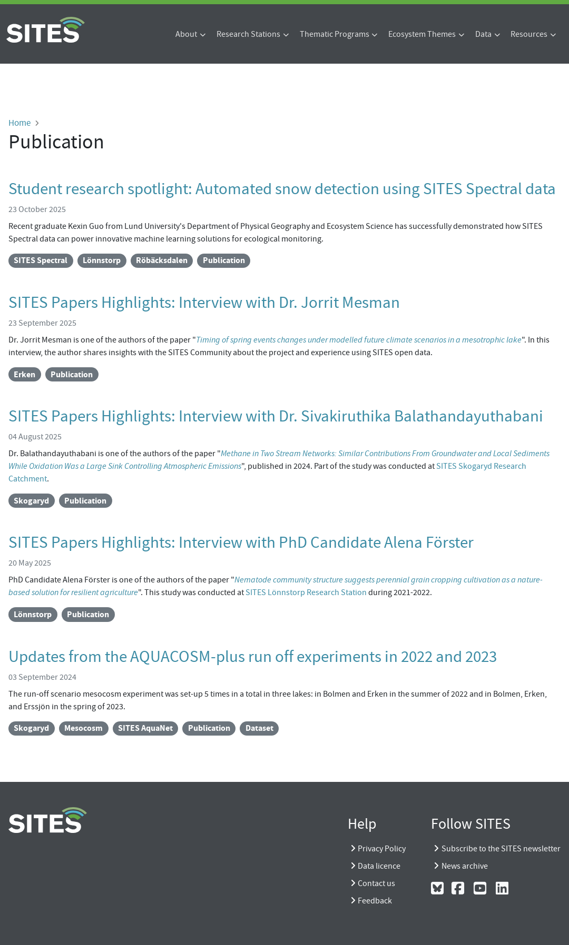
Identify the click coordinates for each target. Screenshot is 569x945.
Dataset (259, 727)
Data (483, 34)
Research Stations (248, 34)
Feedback (375, 901)
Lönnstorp (102, 260)
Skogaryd (31, 500)
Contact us (376, 883)
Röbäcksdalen (162, 260)
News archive (465, 866)
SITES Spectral (40, 260)
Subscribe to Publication (12, 748)
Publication (224, 260)
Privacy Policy (382, 848)
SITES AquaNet (145, 727)
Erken (24, 374)
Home (19, 122)
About (186, 34)
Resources (529, 34)
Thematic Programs (334, 34)
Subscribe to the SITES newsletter (501, 848)
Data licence (379, 866)
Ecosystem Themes (422, 34)
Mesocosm (83, 727)
